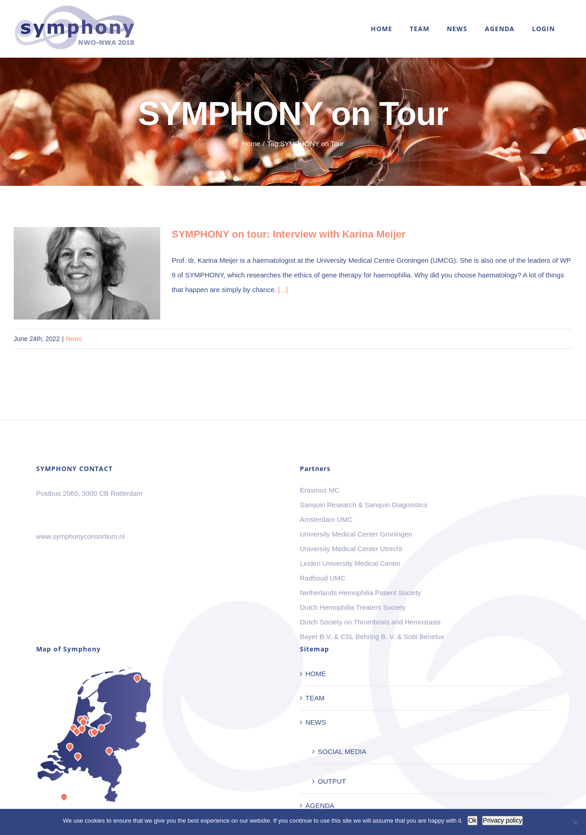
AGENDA (319, 805)
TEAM (315, 698)
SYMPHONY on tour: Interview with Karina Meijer (289, 234)
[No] (574, 822)
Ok (472, 820)
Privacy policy (502, 820)
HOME (315, 674)
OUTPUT (332, 781)
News (74, 338)
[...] (283, 289)
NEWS (315, 722)
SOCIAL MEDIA (342, 751)
